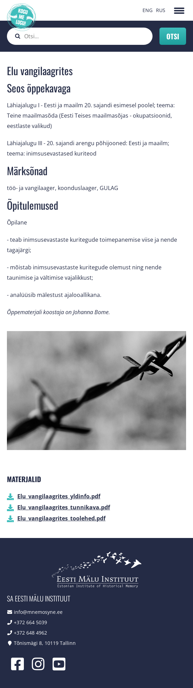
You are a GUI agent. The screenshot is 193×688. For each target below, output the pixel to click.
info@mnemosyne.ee (38, 612)
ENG (148, 10)
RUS (160, 10)
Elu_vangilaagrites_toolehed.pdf (61, 518)
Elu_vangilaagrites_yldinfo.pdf (58, 496)
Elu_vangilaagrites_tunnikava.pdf (63, 507)
